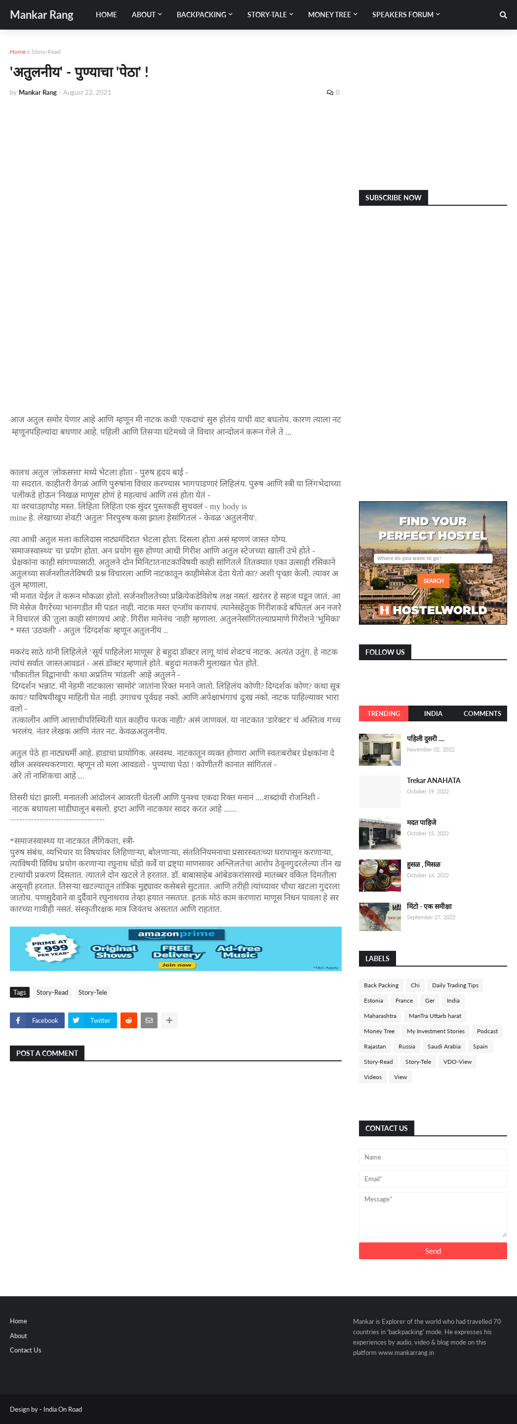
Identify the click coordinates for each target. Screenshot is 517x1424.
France (404, 1000)
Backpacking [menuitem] (201, 14)
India (433, 713)
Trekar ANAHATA (434, 780)
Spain (480, 1046)
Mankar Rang (42, 14)
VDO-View (457, 1061)
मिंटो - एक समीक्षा (429, 906)
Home (18, 51)
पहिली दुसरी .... (425, 738)
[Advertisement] (176, 179)
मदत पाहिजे (421, 822)
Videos (373, 1077)
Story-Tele (93, 992)
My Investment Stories (436, 1031)
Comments (482, 713)
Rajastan (375, 1046)
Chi (415, 985)
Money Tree (379, 1031)
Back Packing (381, 985)
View (400, 1077)
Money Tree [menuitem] (329, 14)
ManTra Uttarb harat (435, 1015)
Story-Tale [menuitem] (267, 14)
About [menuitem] (144, 14)
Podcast (487, 1031)
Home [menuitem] (106, 14)
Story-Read (46, 51)
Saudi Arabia (444, 1046)
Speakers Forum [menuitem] (403, 14)
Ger (430, 1000)
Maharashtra (380, 1015)
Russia (406, 1046)
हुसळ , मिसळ (423, 864)
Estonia (373, 1000)
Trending (383, 713)
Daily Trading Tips (455, 985)
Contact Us (25, 1350)
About (18, 1336)
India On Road (62, 1409)
